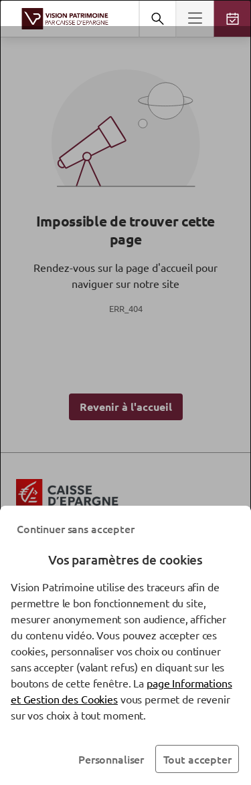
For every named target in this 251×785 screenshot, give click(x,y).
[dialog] (125, 392)
